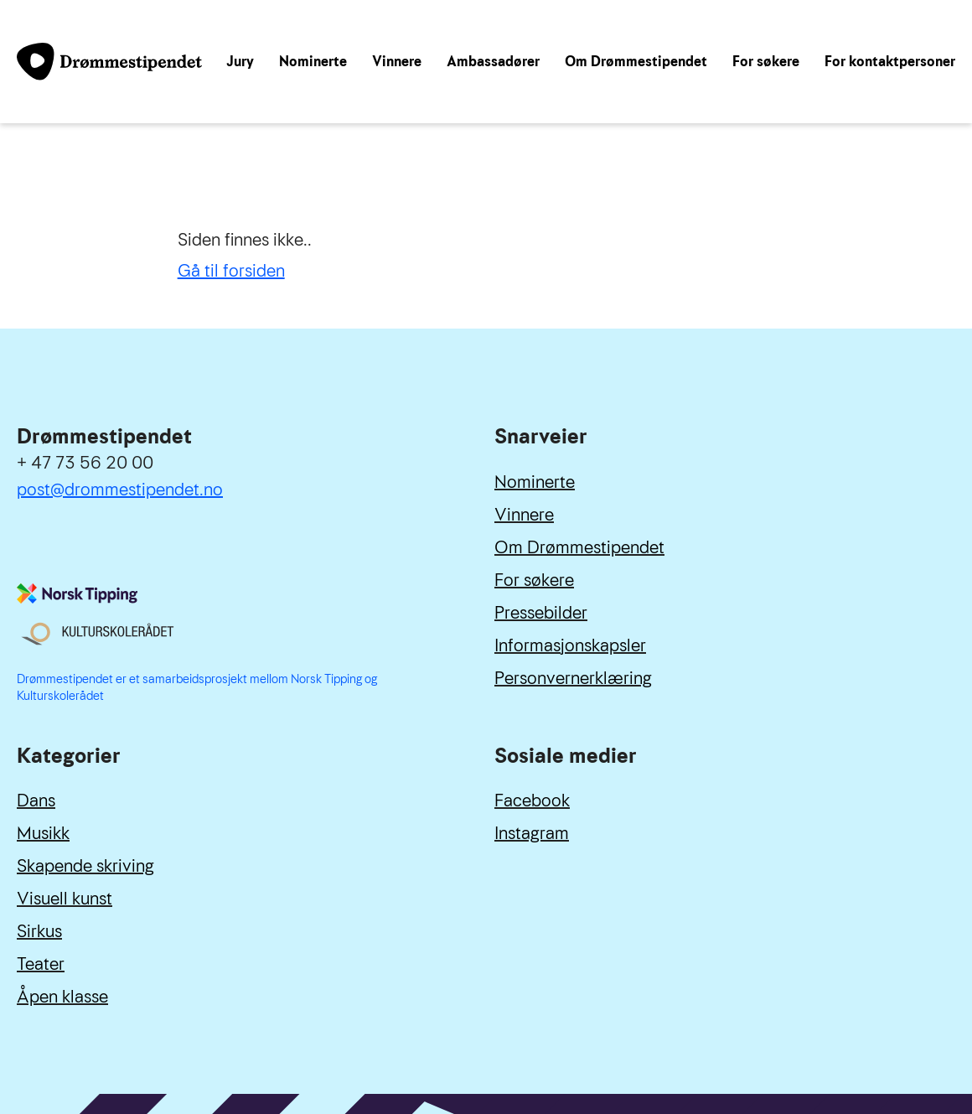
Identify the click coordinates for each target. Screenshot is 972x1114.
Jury (240, 61)
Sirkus (39, 931)
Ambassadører (493, 61)
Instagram (531, 833)
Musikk (43, 833)
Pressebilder (540, 612)
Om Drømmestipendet (636, 61)
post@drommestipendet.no (120, 489)
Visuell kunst (64, 898)
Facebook (532, 800)
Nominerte (313, 61)
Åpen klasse (62, 996)
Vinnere (396, 61)
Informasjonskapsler (570, 645)
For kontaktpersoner (890, 61)
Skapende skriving (85, 866)
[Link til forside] (109, 61)
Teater (41, 964)
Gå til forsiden (231, 270)
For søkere (765, 61)
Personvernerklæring (573, 678)
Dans (36, 800)
